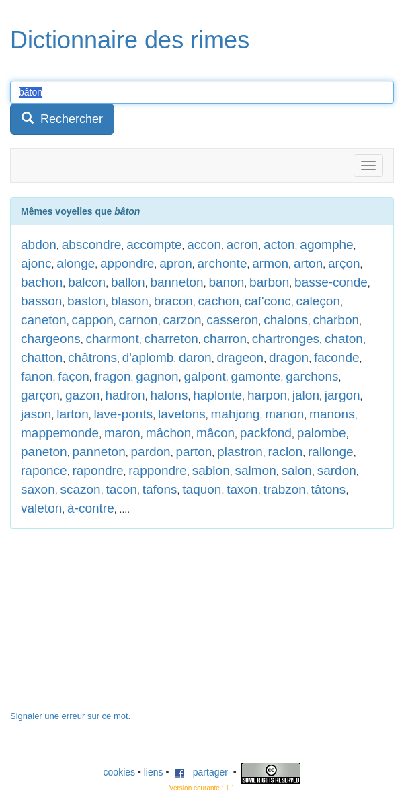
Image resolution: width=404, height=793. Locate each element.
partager (201, 772)
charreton (171, 339)
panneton (98, 452)
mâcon (215, 433)
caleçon (318, 301)
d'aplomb (148, 357)
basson (41, 301)
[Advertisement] (111, 626)
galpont (204, 376)
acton (279, 244)
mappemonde (60, 433)
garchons (312, 376)
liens (153, 772)
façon (73, 376)
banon (226, 282)
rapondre (97, 470)
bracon (173, 301)
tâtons (328, 489)
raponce (44, 470)
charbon (336, 320)
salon (297, 470)
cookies (119, 772)
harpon (267, 395)
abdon (38, 244)
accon (204, 244)
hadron (125, 395)
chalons (286, 320)
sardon (336, 470)
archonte (222, 263)
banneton (176, 282)
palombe (321, 433)
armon (270, 263)
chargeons (51, 339)
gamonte (256, 376)
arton (308, 263)
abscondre (92, 244)
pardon (151, 452)
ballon (128, 282)
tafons (160, 489)
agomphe (326, 244)
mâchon (169, 433)
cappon (92, 320)
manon (284, 414)
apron (175, 263)
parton (193, 452)
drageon (240, 357)
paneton (44, 452)
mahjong (235, 414)
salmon (255, 470)
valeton (41, 508)
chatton (42, 357)
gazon (82, 395)
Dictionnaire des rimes (129, 40)
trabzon (284, 489)
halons (169, 395)
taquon (201, 489)
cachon (218, 301)
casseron (232, 320)
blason (130, 301)
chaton (344, 339)
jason (36, 414)
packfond (266, 433)
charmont (112, 339)
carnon (138, 320)
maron (122, 433)
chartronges (285, 339)
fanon (37, 376)
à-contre (90, 508)
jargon (342, 395)
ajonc (36, 263)
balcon (87, 282)
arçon (344, 263)
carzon (182, 320)
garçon (40, 395)
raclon (285, 452)
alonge (75, 263)
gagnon (157, 376)
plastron (240, 452)
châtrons (92, 357)
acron (243, 244)
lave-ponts (123, 414)
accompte (153, 244)
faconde (337, 357)
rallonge (331, 452)
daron (195, 357)
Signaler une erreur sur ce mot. (70, 716)
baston (86, 301)
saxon (38, 489)
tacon (121, 489)
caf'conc (268, 301)
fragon (113, 376)
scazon (80, 489)
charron (225, 339)
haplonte (217, 395)
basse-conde (331, 282)
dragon (289, 357)
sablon (211, 470)
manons (332, 414)
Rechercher (62, 119)
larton (72, 414)
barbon (269, 282)
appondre (127, 263)
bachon (42, 282)
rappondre (157, 470)
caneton (44, 320)
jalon (305, 395)
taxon (242, 489)
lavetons (182, 414)
